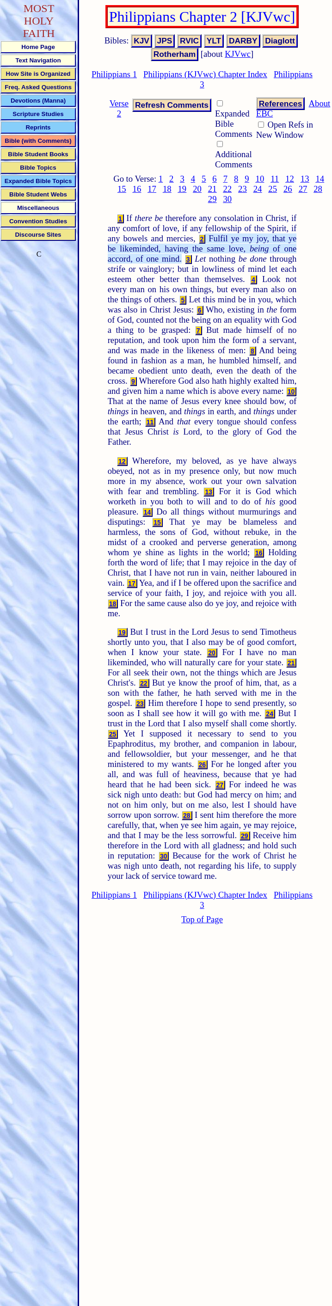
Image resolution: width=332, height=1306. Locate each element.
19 (182, 189)
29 (212, 199)
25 (272, 189)
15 (121, 189)
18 (167, 189)
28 (318, 189)
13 (305, 179)
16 (137, 189)
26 (287, 189)
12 (289, 179)
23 (242, 189)
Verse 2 (119, 108)
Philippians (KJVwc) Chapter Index (205, 74)
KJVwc (238, 54)
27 (303, 189)
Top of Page (202, 919)
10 (260, 179)
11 (275, 179)
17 (152, 189)
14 (319, 179)
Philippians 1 (114, 74)
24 (257, 189)
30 (227, 199)
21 (212, 189)
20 (197, 189)
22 (227, 189)
